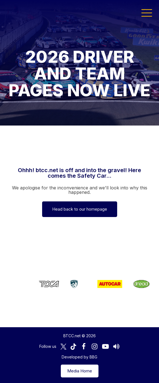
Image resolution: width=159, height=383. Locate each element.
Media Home (79, 371)
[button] (146, 12)
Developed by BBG (79, 357)
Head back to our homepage (79, 209)
